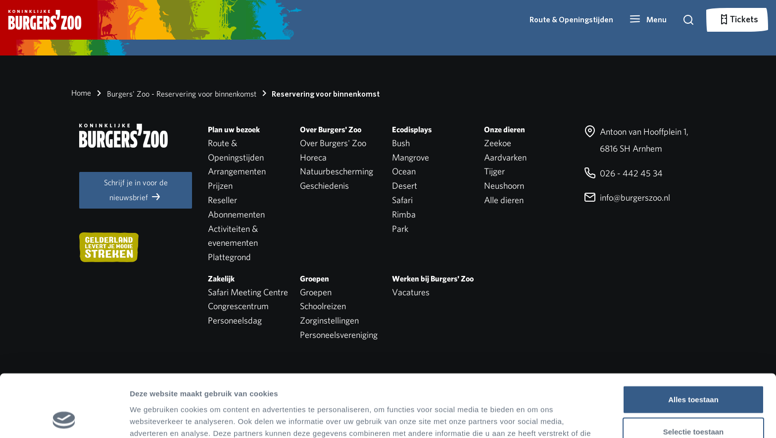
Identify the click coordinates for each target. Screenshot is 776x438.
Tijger (494, 171)
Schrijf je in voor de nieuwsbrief (136, 190)
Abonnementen (236, 214)
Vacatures (411, 292)
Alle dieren (504, 200)
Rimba (404, 214)
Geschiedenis (324, 185)
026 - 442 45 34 (623, 173)
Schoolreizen (323, 306)
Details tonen (534, 418)
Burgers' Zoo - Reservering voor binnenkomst (174, 93)
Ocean (404, 171)
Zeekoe (497, 143)
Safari (402, 200)
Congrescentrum (238, 306)
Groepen (316, 292)
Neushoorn (504, 185)
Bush (401, 143)
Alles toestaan (693, 340)
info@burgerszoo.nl (627, 197)
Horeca (313, 157)
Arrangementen (237, 171)
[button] (648, 19)
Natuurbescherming (336, 171)
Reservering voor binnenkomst (319, 93)
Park (400, 228)
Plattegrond (229, 257)
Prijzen (220, 185)
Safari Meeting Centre (248, 292)
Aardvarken (505, 157)
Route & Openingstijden (571, 19)
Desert (404, 185)
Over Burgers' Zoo (333, 143)
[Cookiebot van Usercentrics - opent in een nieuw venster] (64, 418)
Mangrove (410, 157)
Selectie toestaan (693, 373)
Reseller (222, 200)
